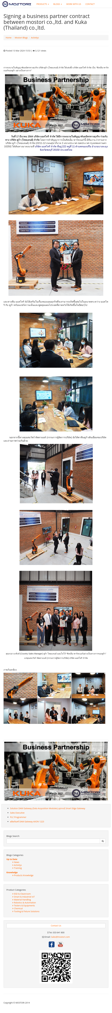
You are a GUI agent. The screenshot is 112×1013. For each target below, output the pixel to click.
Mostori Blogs (21, 37)
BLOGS (57, 4)
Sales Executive (17, 812)
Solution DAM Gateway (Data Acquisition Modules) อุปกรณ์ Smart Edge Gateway (47, 808)
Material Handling (21, 899)
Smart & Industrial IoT (23, 896)
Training (17, 868)
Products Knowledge (22, 875)
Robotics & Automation (24, 902)
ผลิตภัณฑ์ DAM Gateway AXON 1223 (27, 821)
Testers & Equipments (23, 905)
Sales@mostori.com (60, 936)
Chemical (17, 908)
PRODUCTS (42, 4)
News (15, 862)
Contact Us (56, 925)
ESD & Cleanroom (21, 893)
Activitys (35, 37)
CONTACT (90, 4)
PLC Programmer (18, 817)
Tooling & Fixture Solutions (25, 911)
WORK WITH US (73, 4)
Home (9, 37)
